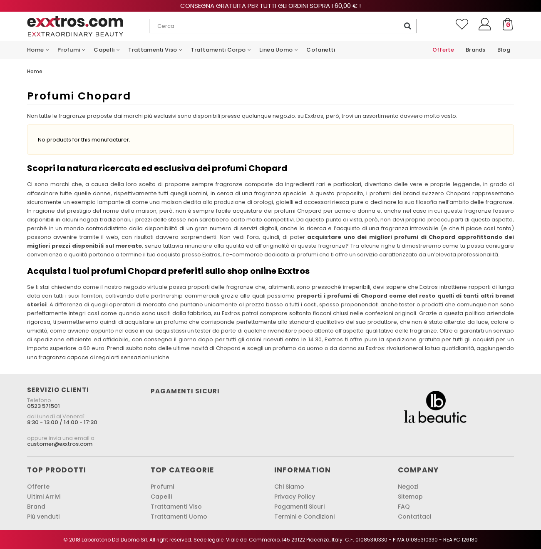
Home (34, 71)
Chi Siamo (289, 486)
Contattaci (414, 516)
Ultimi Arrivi (43, 496)
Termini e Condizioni (304, 516)
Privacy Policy (294, 496)
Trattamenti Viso (176, 506)
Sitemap (410, 496)
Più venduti (43, 516)
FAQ (404, 506)
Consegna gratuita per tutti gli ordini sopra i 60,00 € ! (270, 5)
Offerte (38, 486)
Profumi (162, 486)
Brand (36, 506)
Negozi (408, 486)
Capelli (161, 496)
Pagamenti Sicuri (299, 506)
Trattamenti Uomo (179, 516)
